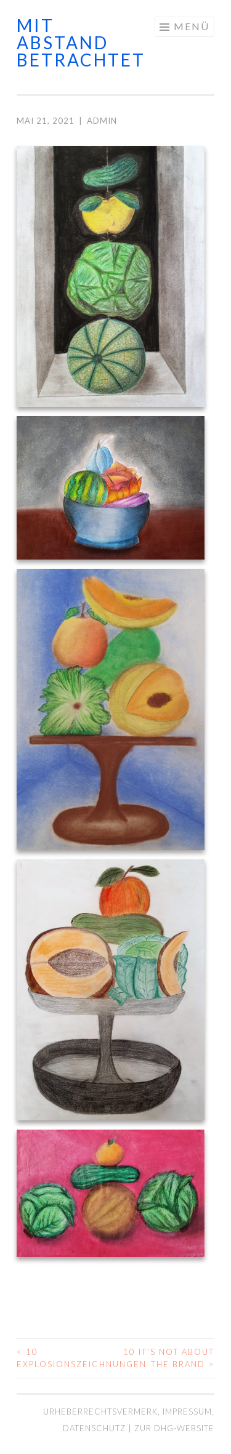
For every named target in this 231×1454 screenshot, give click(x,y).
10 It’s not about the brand (168, 1358)
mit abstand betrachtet (81, 42)
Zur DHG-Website (174, 1428)
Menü (191, 26)
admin (102, 121)
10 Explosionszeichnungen (66, 1358)
